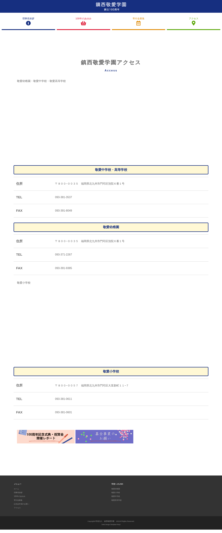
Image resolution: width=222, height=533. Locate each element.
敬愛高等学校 (117, 503)
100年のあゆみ (83, 23)
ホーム (17, 492)
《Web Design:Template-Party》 (111, 528)
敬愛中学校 (116, 500)
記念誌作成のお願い (22, 507)
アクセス (193, 23)
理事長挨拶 (28, 23)
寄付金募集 (138, 23)
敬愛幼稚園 (116, 492)
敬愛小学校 (116, 496)
